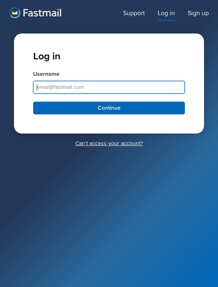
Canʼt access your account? (109, 143)
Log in (166, 13)
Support (134, 13)
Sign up (198, 13)
